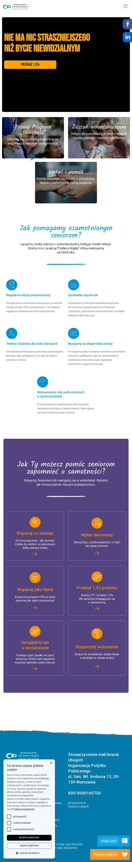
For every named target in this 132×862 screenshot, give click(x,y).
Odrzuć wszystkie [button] (29, 845)
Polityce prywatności (24, 807)
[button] (29, 853)
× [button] (51, 761)
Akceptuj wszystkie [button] (29, 836)
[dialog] (29, 808)
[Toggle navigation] (125, 6)
